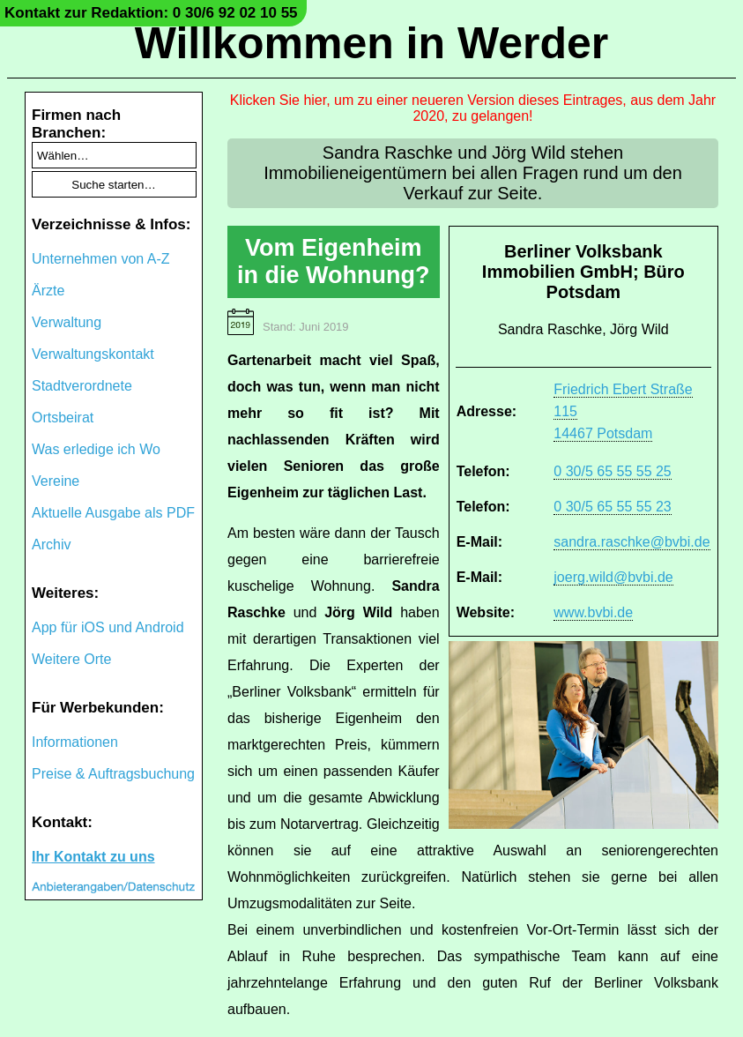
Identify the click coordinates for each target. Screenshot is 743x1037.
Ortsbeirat (62, 417)
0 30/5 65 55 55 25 (612, 471)
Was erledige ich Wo (96, 449)
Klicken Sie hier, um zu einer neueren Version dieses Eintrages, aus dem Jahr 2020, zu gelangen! (473, 108)
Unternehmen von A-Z (101, 258)
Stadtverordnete (82, 385)
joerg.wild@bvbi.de (613, 577)
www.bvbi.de (593, 612)
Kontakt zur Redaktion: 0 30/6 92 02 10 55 (151, 12)
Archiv (51, 544)
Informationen (75, 742)
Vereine (55, 481)
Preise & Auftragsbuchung (113, 773)
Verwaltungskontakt (93, 354)
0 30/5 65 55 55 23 (612, 506)
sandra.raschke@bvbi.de (632, 541)
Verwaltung (66, 322)
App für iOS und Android (108, 627)
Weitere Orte (71, 659)
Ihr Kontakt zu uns (93, 856)
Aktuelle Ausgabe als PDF (113, 512)
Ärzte (48, 290)
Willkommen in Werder (372, 43)
